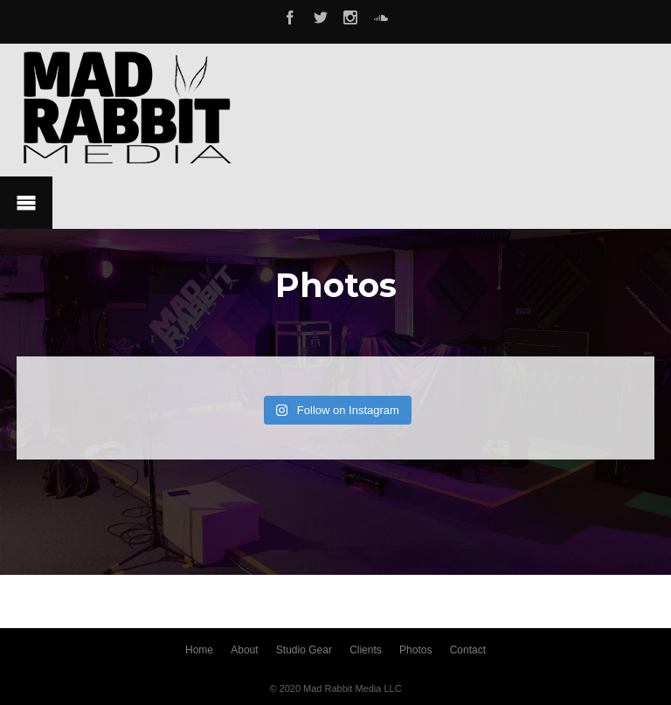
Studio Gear (304, 650)
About (244, 650)
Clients (365, 650)
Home (199, 650)
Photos (415, 650)
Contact (468, 650)
